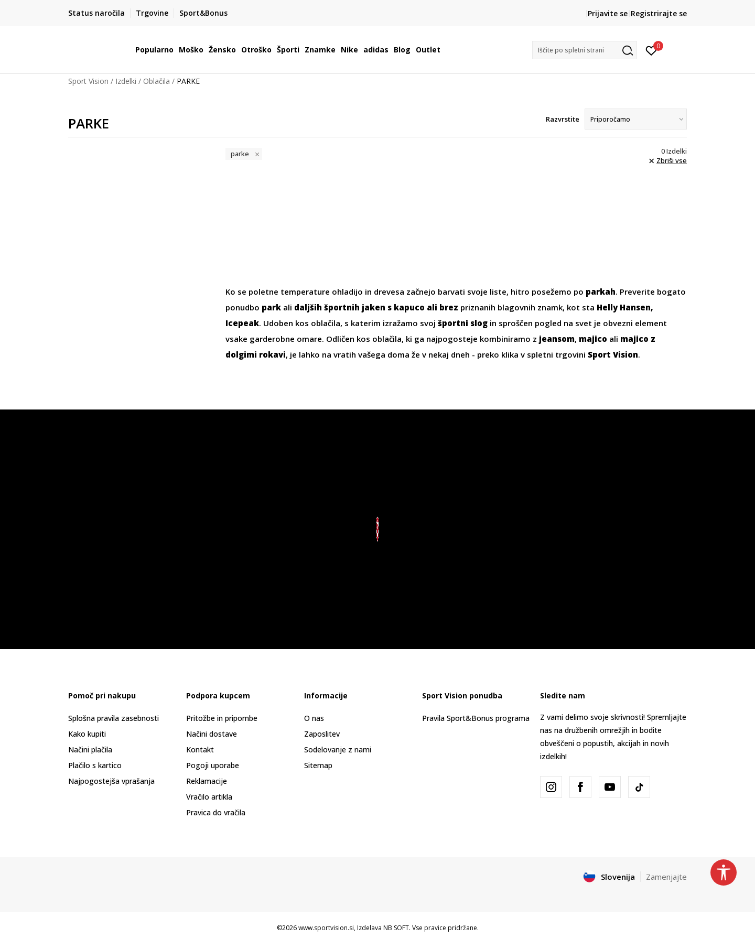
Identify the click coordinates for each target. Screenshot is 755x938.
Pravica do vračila (215, 812)
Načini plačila (90, 749)
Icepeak (242, 323)
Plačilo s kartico (95, 765)
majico (593, 338)
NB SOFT (396, 927)
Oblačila (156, 81)
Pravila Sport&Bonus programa (476, 718)
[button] (584, 50)
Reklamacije (206, 781)
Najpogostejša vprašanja (111, 781)
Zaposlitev (322, 734)
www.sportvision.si (326, 927)
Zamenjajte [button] (666, 876)
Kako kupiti (87, 734)
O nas (314, 718)
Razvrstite (562, 119)
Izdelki (125, 81)
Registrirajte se (659, 13)
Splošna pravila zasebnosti (113, 718)
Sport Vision (88, 81)
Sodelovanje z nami (337, 749)
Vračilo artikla (209, 797)
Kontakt (200, 749)
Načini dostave (211, 734)
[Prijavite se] (651, 50)
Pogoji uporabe (212, 765)
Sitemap (318, 765)
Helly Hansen (624, 307)
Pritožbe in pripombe (221, 718)
